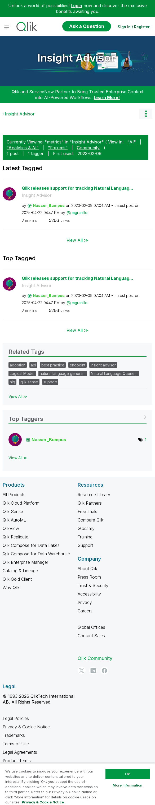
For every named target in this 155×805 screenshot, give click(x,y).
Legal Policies (16, 718)
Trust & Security (93, 585)
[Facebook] (104, 670)
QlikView (11, 528)
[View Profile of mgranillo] (79, 212)
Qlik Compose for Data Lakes (31, 545)
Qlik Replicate (15, 536)
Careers (85, 610)
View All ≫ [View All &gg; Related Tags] (17, 396)
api (33, 365)
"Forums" (58, 147)
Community (88, 147)
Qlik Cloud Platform (21, 503)
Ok (127, 774)
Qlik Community (95, 658)
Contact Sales (91, 635)
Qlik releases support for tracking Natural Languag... (77, 188)
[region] (77, 784)
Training (85, 536)
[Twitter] (82, 670)
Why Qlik (11, 587)
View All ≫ (77, 240)
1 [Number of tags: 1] (146, 439)
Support (85, 545)
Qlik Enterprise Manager (25, 562)
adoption (17, 365)
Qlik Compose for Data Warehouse (36, 553)
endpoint (77, 365)
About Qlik (87, 568)
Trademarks (14, 735)
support (50, 382)
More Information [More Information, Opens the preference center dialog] (127, 785)
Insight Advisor (76, 57)
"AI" (131, 142)
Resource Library (94, 494)
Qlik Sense (13, 511)
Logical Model (22, 373)
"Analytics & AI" (23, 147)
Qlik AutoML (14, 520)
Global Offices (91, 627)
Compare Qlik (90, 520)
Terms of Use (16, 743)
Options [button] (145, 114)
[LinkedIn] (93, 670)
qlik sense (29, 382)
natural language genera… (63, 373)
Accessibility (89, 594)
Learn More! (107, 97)
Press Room (89, 577)
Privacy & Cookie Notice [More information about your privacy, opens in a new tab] (43, 802)
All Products (14, 494)
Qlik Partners (90, 503)
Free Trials (87, 511)
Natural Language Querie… (114, 373)
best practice (52, 365)
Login (76, 5)
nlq (12, 382)
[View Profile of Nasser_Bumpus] (49, 205)
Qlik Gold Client (17, 579)
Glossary (86, 528)
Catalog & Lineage (20, 570)
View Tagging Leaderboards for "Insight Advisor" (77, 417)
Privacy (85, 602)
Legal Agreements (20, 752)
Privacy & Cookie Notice (26, 726)
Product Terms (17, 760)
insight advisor (103, 365)
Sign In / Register (134, 27)
